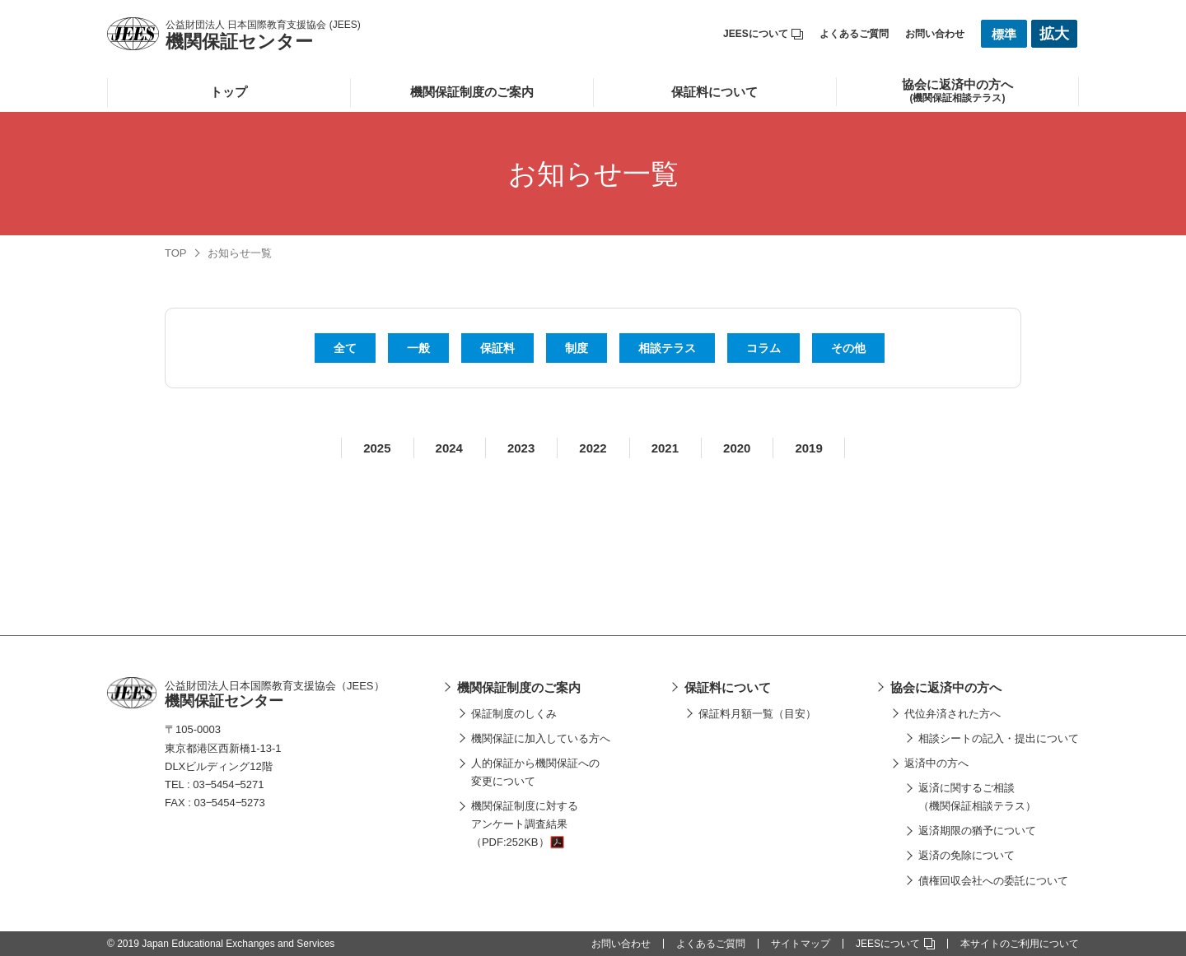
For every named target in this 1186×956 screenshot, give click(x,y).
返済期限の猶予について (977, 830)
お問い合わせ (934, 33)
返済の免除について (966, 855)
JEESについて (763, 33)
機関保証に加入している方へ (540, 738)
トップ (228, 92)
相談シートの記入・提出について (998, 738)
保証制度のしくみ (514, 714)
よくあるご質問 (854, 33)
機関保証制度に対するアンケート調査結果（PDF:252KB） (524, 824)
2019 (808, 448)
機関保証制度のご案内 (472, 92)
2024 (449, 448)
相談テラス (667, 348)
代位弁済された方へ (952, 714)
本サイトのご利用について (1019, 943)
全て (345, 348)
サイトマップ (800, 943)
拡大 (1054, 34)
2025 (376, 448)
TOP (176, 253)
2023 (521, 448)
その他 (848, 348)
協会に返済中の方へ (946, 687)
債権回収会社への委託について (993, 881)
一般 (418, 348)
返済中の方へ (936, 763)
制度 (576, 348)
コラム (763, 348)
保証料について (714, 92)
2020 (736, 448)
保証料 (497, 348)
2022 (592, 448)
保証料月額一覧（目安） (757, 714)
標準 (1004, 34)
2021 (665, 448)
